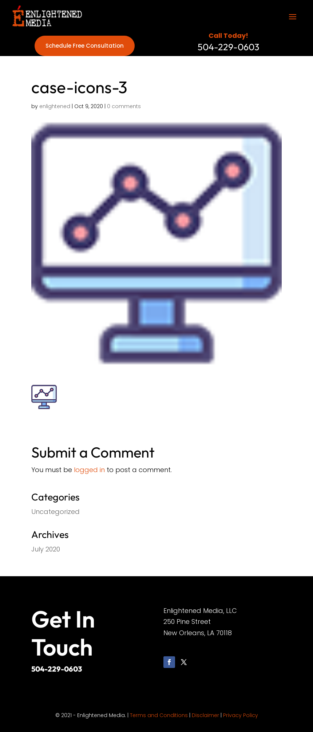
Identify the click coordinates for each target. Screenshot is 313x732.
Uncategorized (55, 511)
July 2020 (45, 549)
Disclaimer (205, 715)
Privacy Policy (240, 715)
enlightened (54, 106)
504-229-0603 (56, 668)
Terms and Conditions (159, 715)
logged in (89, 469)
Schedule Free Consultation (84, 46)
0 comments (124, 106)
